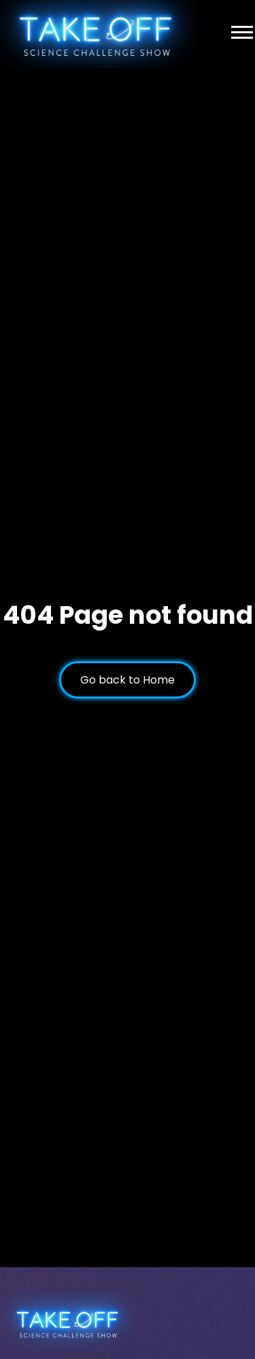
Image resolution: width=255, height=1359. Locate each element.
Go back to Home (127, 680)
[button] (242, 28)
